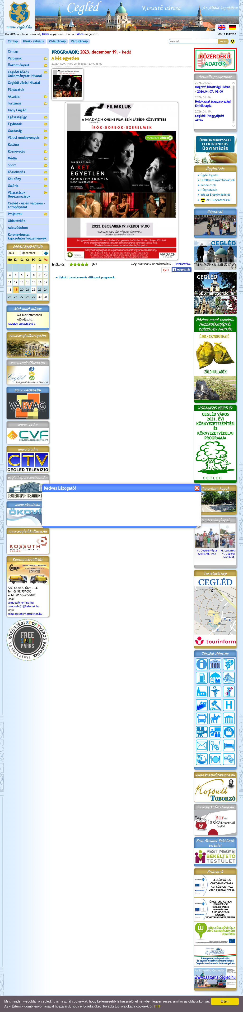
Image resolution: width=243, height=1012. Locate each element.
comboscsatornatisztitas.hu (25, 613)
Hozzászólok (183, 264)
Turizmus (28, 103)
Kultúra (28, 145)
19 (15, 289)
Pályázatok (16, 89)
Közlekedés (28, 172)
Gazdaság (28, 131)
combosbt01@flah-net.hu (24, 606)
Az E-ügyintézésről (215, 200)
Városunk (28, 58)
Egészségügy (28, 117)
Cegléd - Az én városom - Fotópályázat (26, 205)
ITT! (157, 1006)
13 (21, 282)
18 (9, 289)
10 (45, 275)
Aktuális (28, 97)
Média (28, 158)
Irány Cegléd (17, 110)
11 (9, 282)
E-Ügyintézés (209, 190)
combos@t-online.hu (21, 602)
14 (27, 282)
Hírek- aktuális (33, 41)
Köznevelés (28, 151)
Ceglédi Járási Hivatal (24, 83)
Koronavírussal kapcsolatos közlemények (27, 236)
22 (33, 289)
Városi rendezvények (28, 138)
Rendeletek (208, 185)
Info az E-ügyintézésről (215, 194)
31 (45, 297)
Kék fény (28, 179)
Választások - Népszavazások (28, 194)
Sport (28, 165)
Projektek (28, 214)
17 (45, 282)
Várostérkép (79, 41)
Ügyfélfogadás (209, 175)
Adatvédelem (18, 228)
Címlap (13, 41)
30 (40, 297)
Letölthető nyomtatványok (218, 180)
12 (15, 282)
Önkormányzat (28, 65)
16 (40, 282)
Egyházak (28, 124)
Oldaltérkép (57, 41)
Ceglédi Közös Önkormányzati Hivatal (28, 74)
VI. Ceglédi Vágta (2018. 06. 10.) (207, 550)
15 (33, 282)
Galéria (28, 186)
